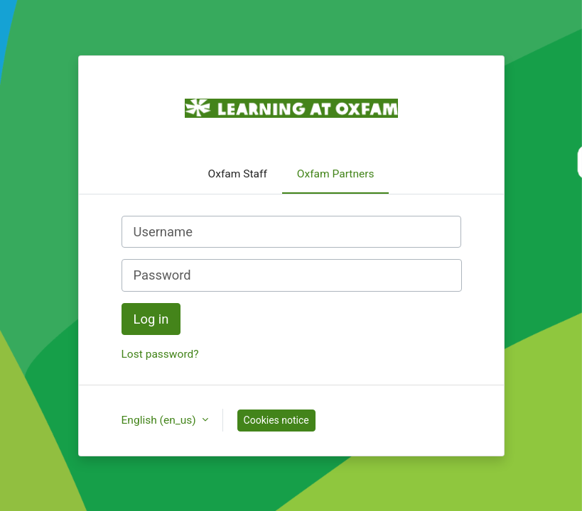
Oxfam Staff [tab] (237, 173)
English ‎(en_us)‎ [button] (160, 420)
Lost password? (160, 354)
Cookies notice (276, 420)
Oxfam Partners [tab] (335, 173)
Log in (151, 319)
